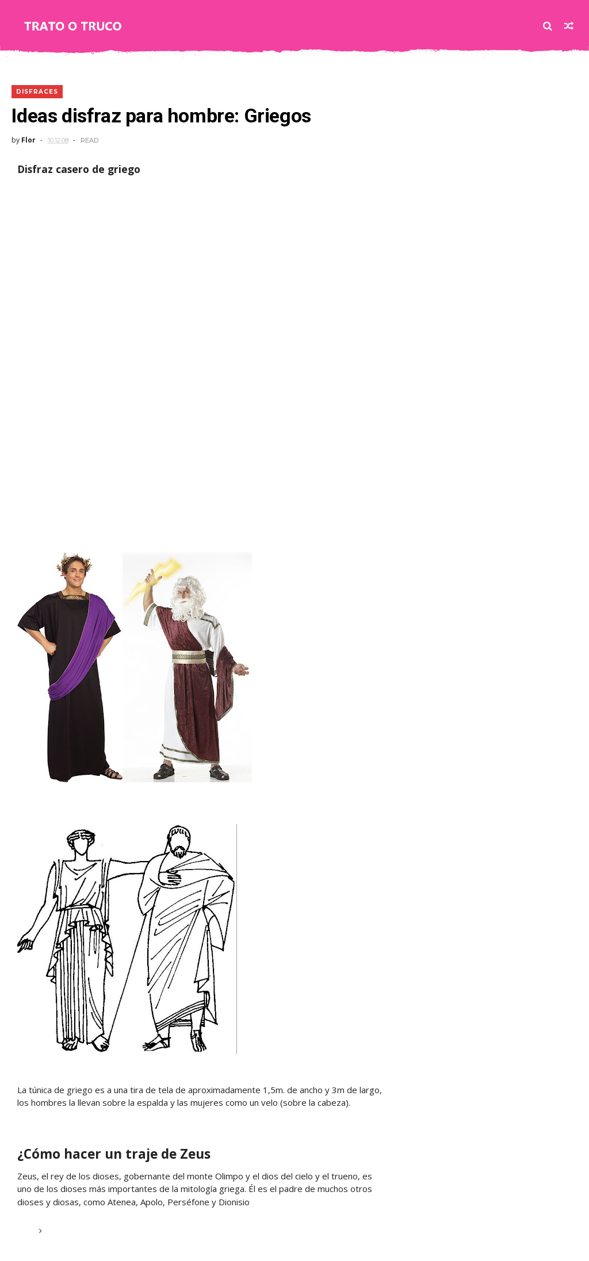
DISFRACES (37, 91)
